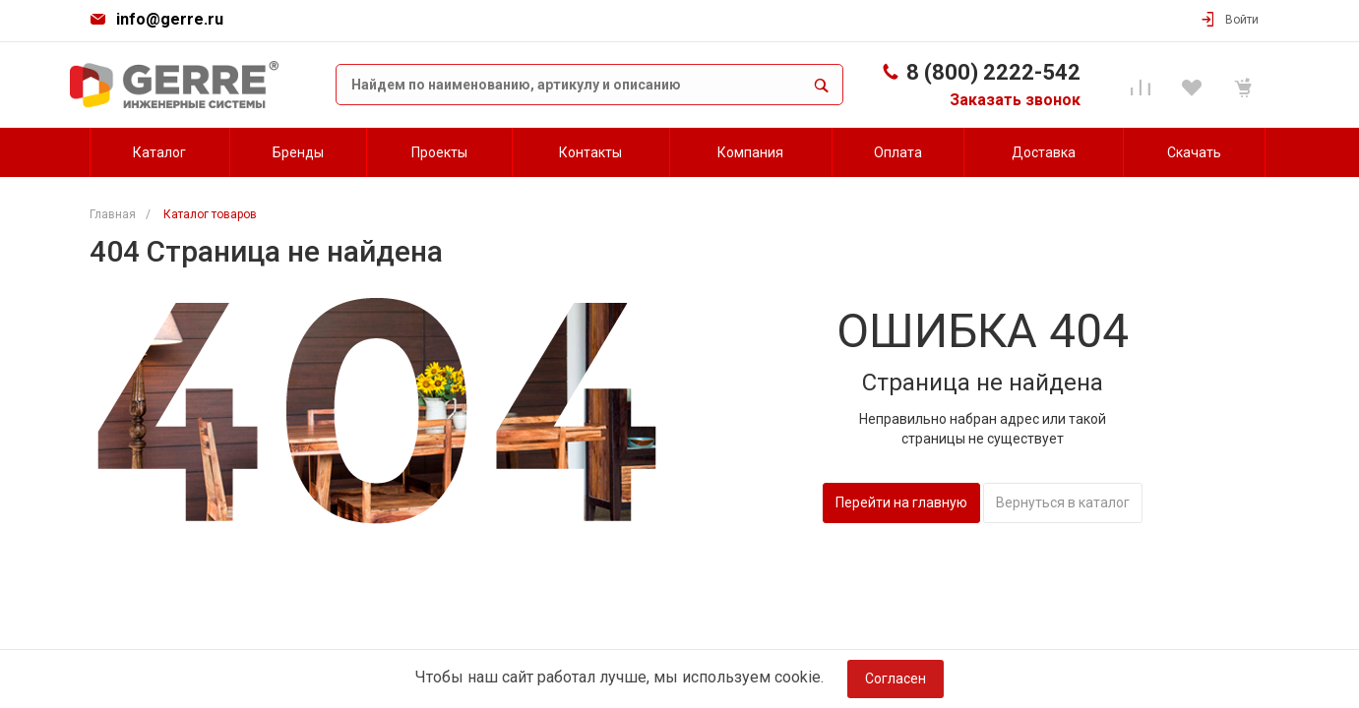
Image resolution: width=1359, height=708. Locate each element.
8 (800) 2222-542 (993, 72)
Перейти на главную (901, 502)
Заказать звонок (1015, 99)
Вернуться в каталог (1063, 502)
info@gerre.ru (169, 19)
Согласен (895, 678)
